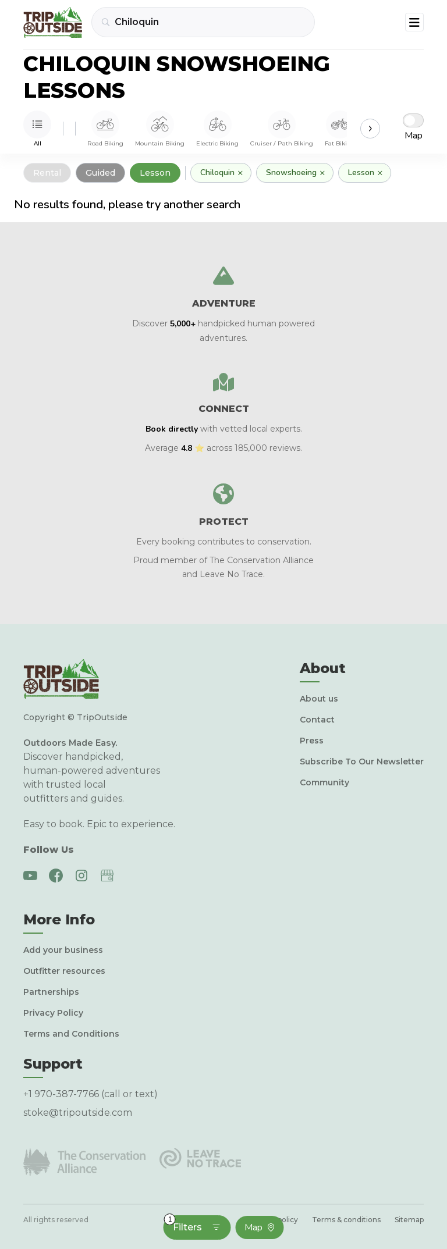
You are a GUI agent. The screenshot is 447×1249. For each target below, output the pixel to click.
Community (324, 782)
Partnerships (51, 992)
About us (319, 698)
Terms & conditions (346, 1219)
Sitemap (409, 1219)
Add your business (63, 950)
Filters (192, 1224)
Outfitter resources (64, 971)
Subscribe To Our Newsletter (362, 761)
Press (312, 740)
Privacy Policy (53, 1013)
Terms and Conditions (71, 1034)
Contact (317, 719)
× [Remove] (240, 173)
